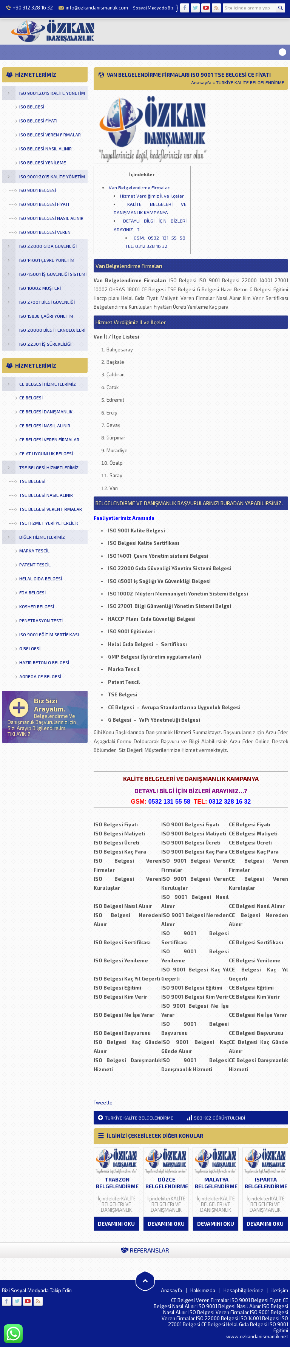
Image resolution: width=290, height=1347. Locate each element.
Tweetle (103, 1103)
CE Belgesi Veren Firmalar (200, 1300)
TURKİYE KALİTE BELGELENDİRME (250, 82)
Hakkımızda (202, 1290)
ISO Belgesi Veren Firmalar (218, 1312)
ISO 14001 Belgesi (259, 1318)
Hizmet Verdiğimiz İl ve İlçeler (152, 195)
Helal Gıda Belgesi (246, 1324)
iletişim (279, 1290)
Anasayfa (201, 82)
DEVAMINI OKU (116, 1223)
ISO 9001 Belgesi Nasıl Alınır (229, 1306)
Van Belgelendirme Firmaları (140, 187)
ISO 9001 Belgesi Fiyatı (256, 1300)
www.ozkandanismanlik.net (257, 1336)
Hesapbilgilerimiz (243, 1290)
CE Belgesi (213, 1324)
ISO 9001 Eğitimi (278, 1327)
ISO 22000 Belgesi (217, 1318)
